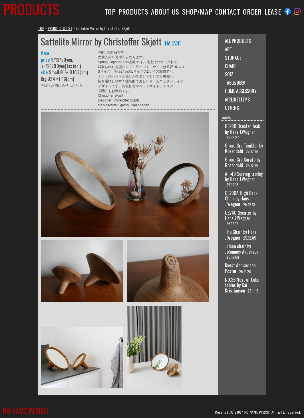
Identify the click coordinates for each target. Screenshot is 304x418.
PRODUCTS (133, 11)
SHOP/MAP (197, 11)
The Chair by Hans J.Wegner (241, 234)
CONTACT (227, 11)
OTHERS (232, 107)
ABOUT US (165, 11)
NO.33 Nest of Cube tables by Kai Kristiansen (242, 285)
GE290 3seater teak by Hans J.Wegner (242, 129)
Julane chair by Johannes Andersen (241, 249)
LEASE (273, 11)
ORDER (252, 11)
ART (228, 49)
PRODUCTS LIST (60, 28)
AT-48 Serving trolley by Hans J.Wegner (244, 176)
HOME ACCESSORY (241, 90)
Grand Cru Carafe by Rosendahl (242, 162)
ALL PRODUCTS (238, 40)
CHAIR (230, 66)
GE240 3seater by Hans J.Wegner (240, 215)
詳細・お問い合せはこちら (61, 85)
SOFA (229, 74)
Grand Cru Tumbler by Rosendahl (244, 148)
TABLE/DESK (235, 82)
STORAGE (233, 57)
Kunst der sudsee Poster (240, 268)
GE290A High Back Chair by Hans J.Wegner (241, 198)
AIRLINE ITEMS (237, 99)
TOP (110, 11)
